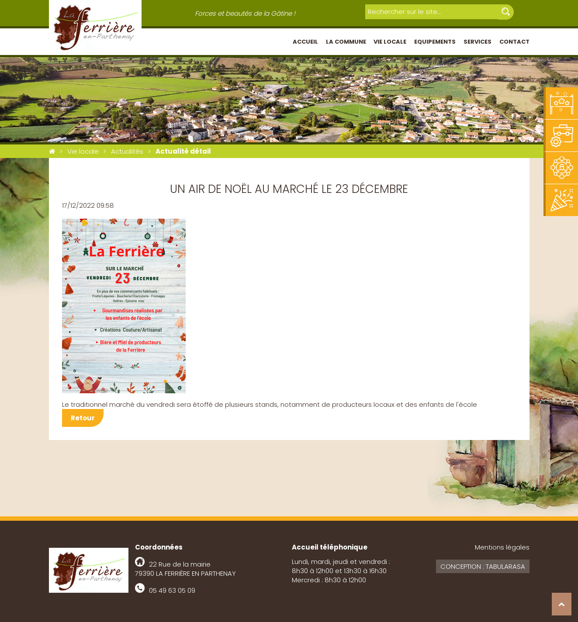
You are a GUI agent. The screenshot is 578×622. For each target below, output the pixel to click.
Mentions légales (502, 547)
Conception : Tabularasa (482, 566)
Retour (83, 418)
